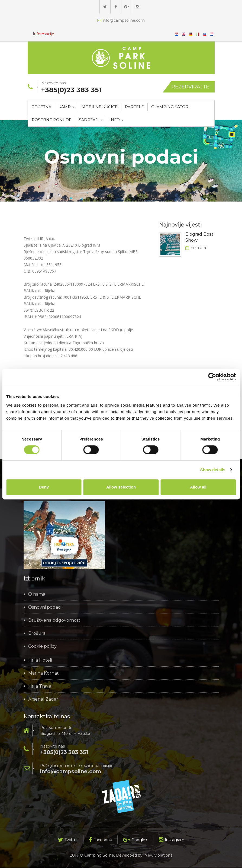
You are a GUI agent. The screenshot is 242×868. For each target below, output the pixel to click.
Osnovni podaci (44, 607)
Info (116, 120)
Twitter (68, 840)
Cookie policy (42, 646)
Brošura (37, 633)
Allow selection (121, 487)
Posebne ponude (52, 120)
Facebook (100, 840)
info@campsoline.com (121, 20)
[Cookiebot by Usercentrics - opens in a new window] (212, 377)
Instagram (171, 840)
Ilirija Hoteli (40, 660)
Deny (44, 487)
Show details (212, 469)
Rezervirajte (190, 87)
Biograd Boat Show (199, 237)
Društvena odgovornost (54, 620)
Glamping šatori (170, 107)
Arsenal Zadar (43, 699)
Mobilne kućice (100, 107)
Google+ (135, 840)
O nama (36, 594)
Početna (41, 107)
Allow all (198, 487)
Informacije (43, 34)
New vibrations (158, 855)
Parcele (134, 107)
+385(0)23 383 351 (64, 752)
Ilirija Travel (40, 686)
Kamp (66, 107)
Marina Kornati (44, 673)
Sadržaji (90, 120)
